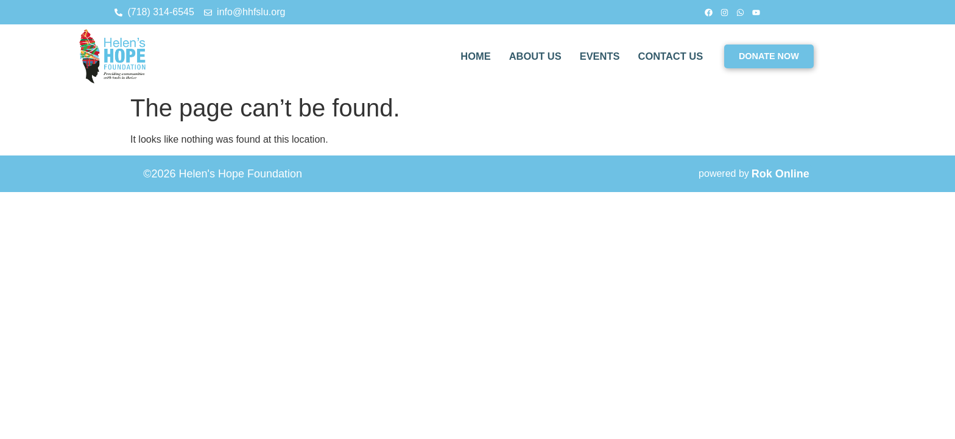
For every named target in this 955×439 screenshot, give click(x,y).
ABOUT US (531, 56)
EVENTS (597, 56)
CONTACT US (669, 56)
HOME (469, 56)
